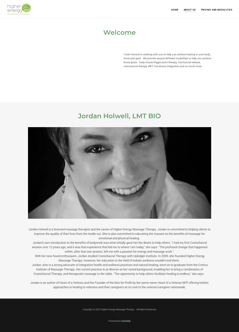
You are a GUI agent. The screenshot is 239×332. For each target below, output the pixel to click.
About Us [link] (190, 9)
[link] (19, 9)
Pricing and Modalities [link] (216, 9)
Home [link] (174, 9)
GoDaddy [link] (126, 321)
